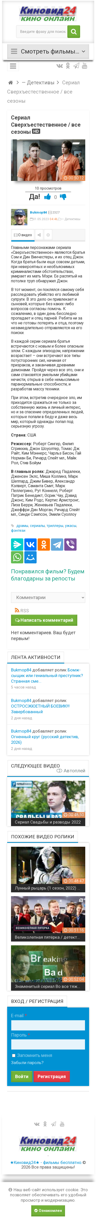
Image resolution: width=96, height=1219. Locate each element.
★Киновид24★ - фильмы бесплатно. (46, 1162)
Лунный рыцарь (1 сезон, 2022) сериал (50, 888)
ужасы (70, 526)
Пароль (19, 1035)
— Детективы (70, 219)
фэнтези (18, 530)
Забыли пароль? (27, 1062)
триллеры (55, 526)
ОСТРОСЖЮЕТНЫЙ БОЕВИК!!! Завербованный (40, 709)
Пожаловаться (48, 235)
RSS (24, 610)
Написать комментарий (46, 620)
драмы (22, 526)
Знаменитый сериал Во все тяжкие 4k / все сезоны (50, 986)
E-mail (17, 1015)
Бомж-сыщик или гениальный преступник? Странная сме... (47, 675)
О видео (23, 235)
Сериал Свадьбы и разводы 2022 (48, 822)
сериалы (37, 526)
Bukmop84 (38, 212)
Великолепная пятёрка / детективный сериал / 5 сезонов (50, 937)
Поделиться (39, 235)
